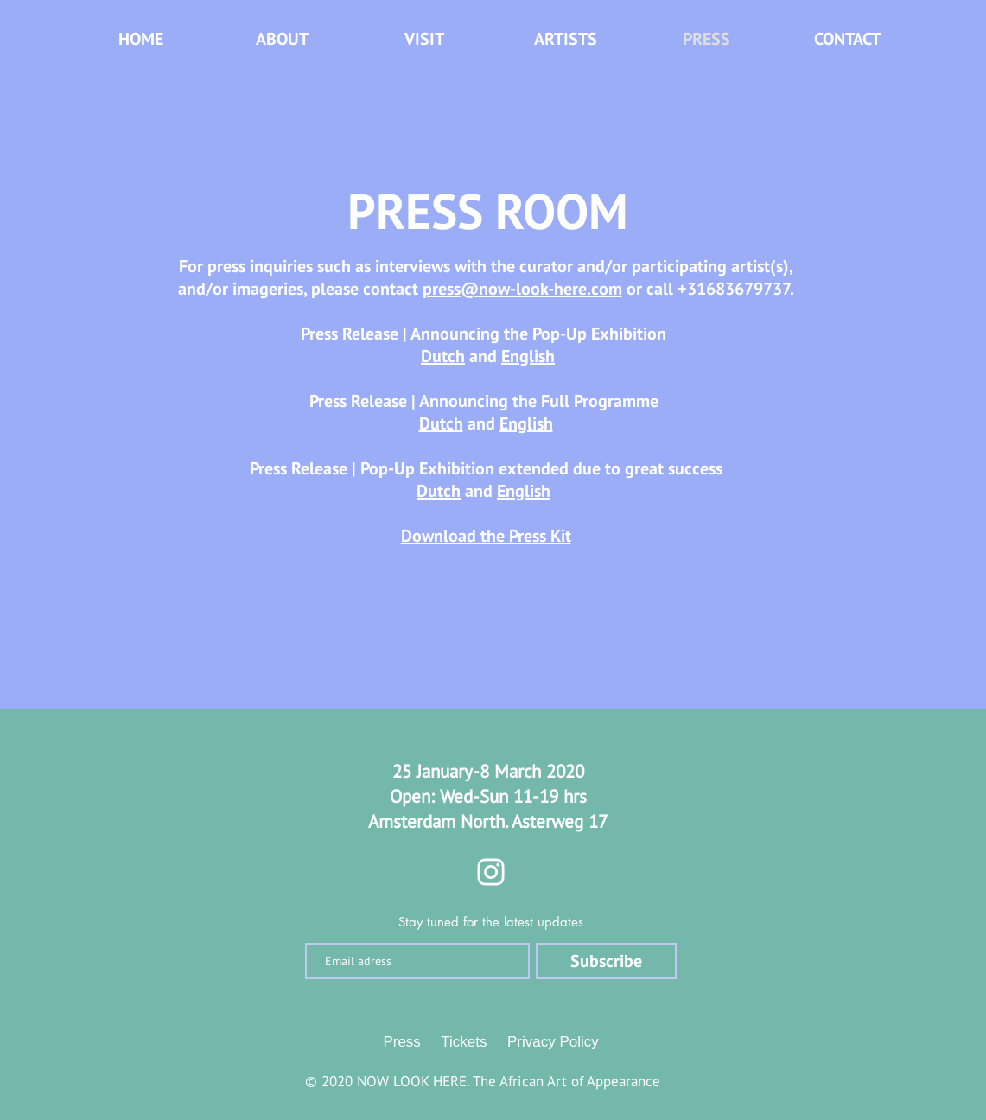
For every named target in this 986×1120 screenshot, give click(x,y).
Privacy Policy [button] (553, 1042)
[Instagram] (491, 872)
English (528, 356)
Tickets (464, 1042)
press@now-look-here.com (522, 288)
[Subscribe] (606, 961)
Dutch (443, 356)
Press (401, 1042)
